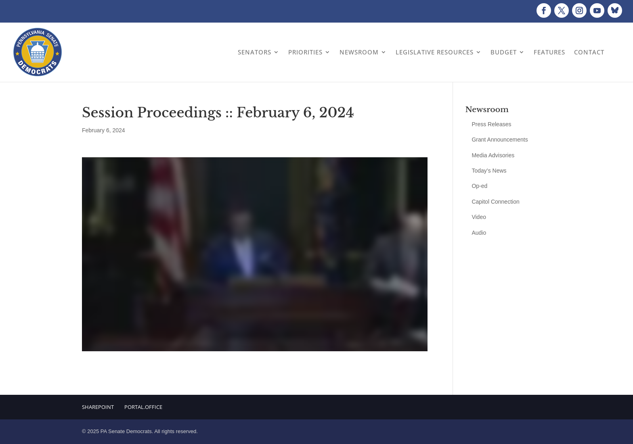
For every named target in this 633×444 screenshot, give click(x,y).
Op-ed (479, 186)
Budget (503, 52)
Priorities (305, 52)
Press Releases (491, 124)
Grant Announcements (500, 139)
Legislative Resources (435, 52)
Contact (589, 52)
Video (479, 217)
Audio (479, 232)
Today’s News (489, 170)
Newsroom (359, 52)
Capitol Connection (495, 201)
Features (549, 52)
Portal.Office (143, 407)
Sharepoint (98, 407)
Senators (254, 52)
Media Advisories (493, 155)
